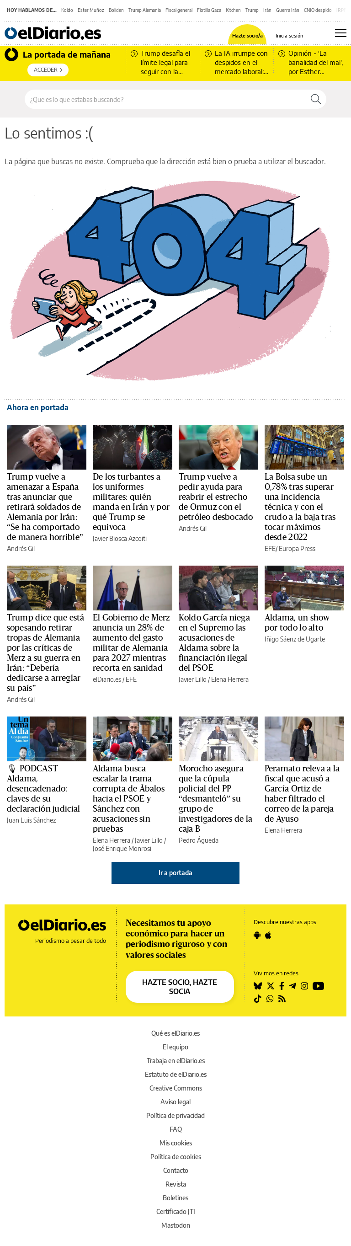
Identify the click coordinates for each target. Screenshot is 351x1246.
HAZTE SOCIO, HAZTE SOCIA (179, 987)
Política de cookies (175, 1156)
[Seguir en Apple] (268, 935)
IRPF (341, 10)
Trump (252, 10)
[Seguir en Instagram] (304, 986)
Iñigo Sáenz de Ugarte (295, 639)
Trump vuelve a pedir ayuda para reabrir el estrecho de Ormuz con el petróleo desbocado (216, 497)
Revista (175, 1184)
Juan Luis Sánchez (31, 820)
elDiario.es (107, 679)
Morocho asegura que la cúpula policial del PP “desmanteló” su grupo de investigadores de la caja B (215, 799)
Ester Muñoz (91, 10)
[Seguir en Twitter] (270, 986)
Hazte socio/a (247, 35)
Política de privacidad (175, 1115)
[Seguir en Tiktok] (258, 999)
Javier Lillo (193, 679)
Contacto (175, 1170)
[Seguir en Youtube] (318, 986)
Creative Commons (175, 1088)
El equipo (175, 1047)
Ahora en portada (38, 407)
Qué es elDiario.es (175, 1033)
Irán (267, 10)
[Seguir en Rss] (282, 999)
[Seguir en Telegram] (292, 986)
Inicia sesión (289, 35)
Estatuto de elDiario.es (176, 1074)
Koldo (67, 10)
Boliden (116, 10)
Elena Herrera (230, 679)
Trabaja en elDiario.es (176, 1060)
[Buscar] (315, 99)
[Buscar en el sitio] (165, 99)
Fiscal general (178, 10)
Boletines (175, 1198)
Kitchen (233, 10)
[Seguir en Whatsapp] (270, 999)
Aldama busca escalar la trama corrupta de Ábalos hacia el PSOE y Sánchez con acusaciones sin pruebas (129, 799)
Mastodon (175, 1225)
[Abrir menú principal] (340, 33)
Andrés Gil (21, 548)
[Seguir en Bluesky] (258, 986)
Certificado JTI (175, 1211)
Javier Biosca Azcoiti (120, 538)
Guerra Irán (287, 10)
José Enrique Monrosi (122, 848)
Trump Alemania (144, 10)
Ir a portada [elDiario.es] (175, 873)
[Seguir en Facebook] (281, 986)
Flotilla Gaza (209, 10)
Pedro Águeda (198, 840)
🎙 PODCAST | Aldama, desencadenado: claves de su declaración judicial (43, 788)
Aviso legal (175, 1102)
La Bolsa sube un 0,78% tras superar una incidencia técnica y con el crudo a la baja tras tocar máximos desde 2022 (300, 507)
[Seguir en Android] (257, 935)
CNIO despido (318, 10)
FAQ (176, 1129)
